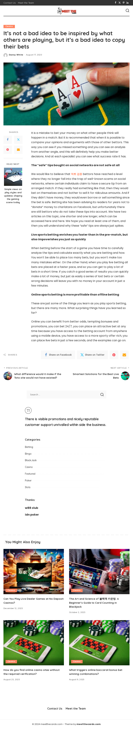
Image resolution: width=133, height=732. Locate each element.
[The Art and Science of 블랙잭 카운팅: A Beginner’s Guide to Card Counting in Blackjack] (99, 575)
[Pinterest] (124, 3)
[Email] (18, 150)
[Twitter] (120, 3)
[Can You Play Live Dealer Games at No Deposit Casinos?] (33, 575)
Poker (28, 484)
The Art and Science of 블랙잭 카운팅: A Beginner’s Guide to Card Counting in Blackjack (95, 606)
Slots (27, 490)
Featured (30, 477)
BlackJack (31, 463)
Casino (9, 26)
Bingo (28, 457)
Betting (29, 450)
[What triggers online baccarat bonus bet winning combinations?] (99, 646)
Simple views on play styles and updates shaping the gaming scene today (13, 196)
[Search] (127, 11)
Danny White (16, 55)
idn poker (32, 518)
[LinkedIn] (128, 3)
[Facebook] (116, 3)
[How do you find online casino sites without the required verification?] (33, 646)
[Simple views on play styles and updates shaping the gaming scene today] (13, 177)
